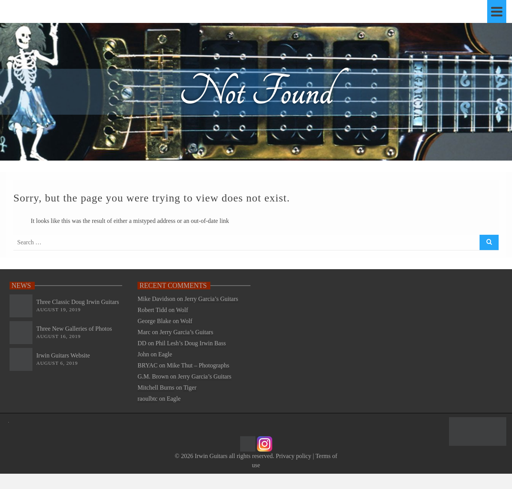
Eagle (165, 354)
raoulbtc (147, 398)
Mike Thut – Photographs (198, 365)
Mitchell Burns (155, 387)
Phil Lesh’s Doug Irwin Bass (190, 343)
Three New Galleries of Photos (74, 328)
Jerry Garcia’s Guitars (211, 299)
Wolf (182, 310)
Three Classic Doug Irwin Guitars (77, 302)
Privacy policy (293, 456)
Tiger (189, 387)
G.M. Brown (152, 376)
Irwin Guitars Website (63, 355)
